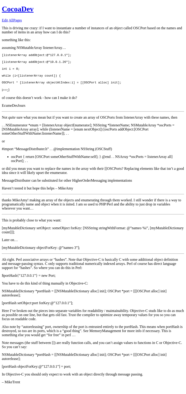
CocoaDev (18, 9)
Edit (5, 20)
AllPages (15, 20)
